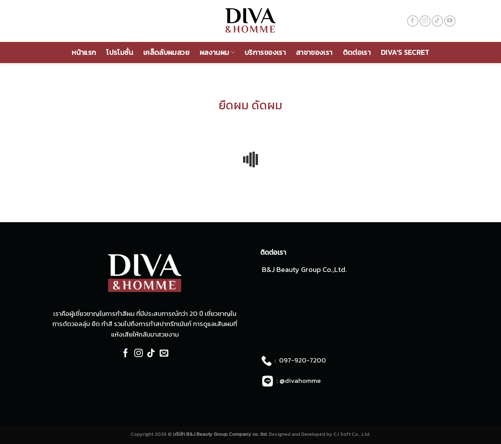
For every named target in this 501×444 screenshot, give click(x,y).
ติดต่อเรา (357, 52)
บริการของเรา (265, 52)
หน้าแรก (84, 52)
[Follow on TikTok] (437, 21)
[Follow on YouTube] (450, 21)
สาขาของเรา (314, 52)
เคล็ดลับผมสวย (166, 52)
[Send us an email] (164, 353)
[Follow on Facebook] (412, 21)
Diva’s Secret (405, 52)
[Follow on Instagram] (425, 21)
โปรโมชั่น (119, 52)
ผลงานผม (217, 52)
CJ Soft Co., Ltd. (352, 434)
